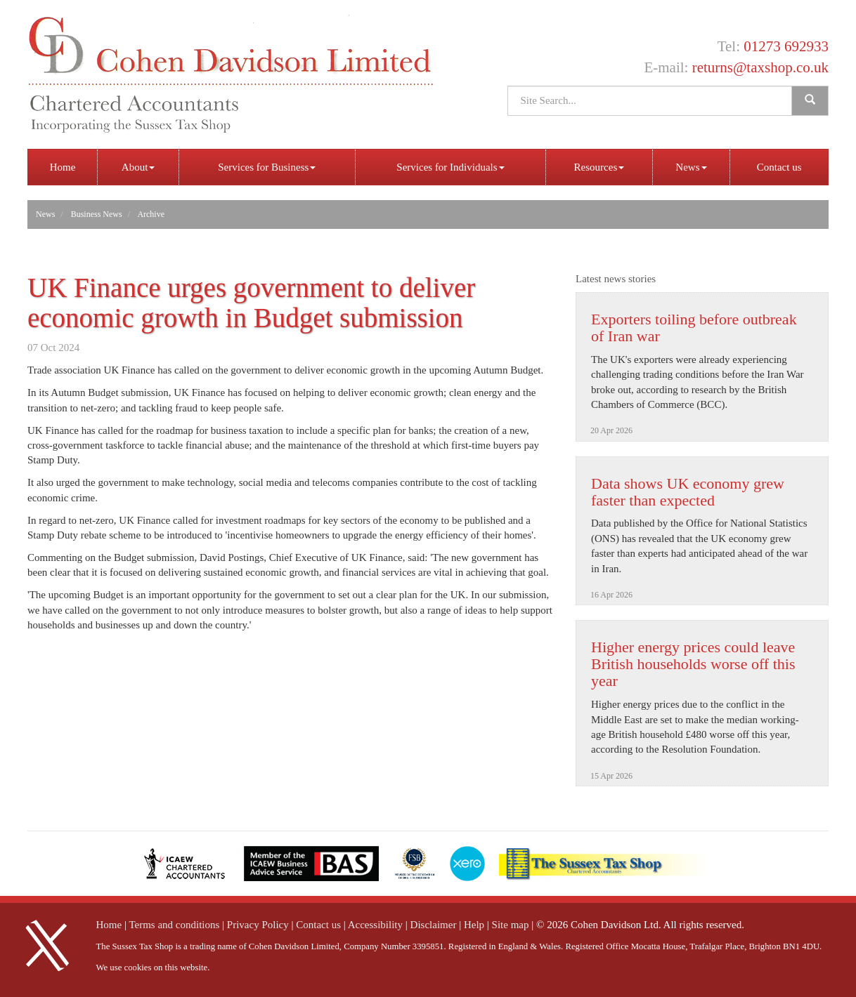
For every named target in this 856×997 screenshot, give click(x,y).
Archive (150, 214)
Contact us (779, 167)
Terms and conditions (174, 924)
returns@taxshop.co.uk (760, 67)
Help (474, 924)
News (690, 167)
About (138, 167)
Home (63, 167)
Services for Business (267, 167)
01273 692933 (786, 46)
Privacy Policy (258, 924)
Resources (599, 167)
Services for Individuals (450, 167)
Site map (510, 924)
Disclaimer (433, 924)
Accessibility (375, 924)
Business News (96, 214)
